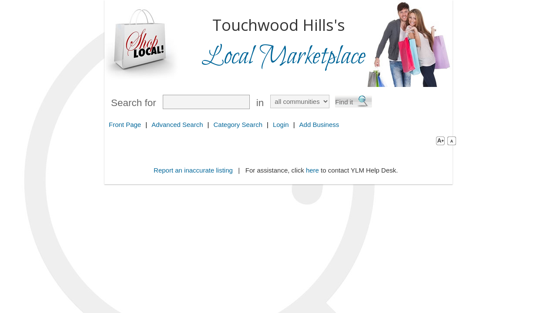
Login (281, 124)
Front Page (125, 124)
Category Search (237, 124)
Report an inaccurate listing (193, 170)
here (312, 170)
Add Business (319, 124)
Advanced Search (177, 124)
